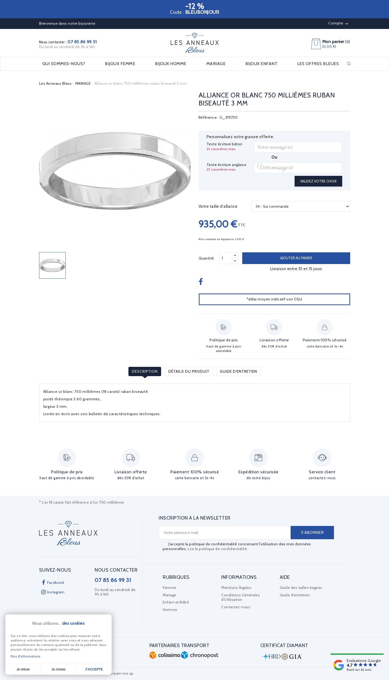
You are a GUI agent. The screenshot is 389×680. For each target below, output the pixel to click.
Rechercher (349, 63)
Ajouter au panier (296, 258)
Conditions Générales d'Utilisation (240, 597)
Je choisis (59, 669)
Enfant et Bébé (176, 602)
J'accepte (94, 669)
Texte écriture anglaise (226, 165)
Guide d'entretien (238, 371)
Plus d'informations (25, 656)
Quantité (206, 258)
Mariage (169, 595)
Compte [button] (338, 23)
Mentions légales (236, 587)
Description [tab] (145, 371)
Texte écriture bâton (224, 144)
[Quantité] (225, 258)
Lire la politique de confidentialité (217, 548)
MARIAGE (216, 63)
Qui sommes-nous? (63, 63)
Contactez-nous (235, 607)
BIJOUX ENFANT (261, 63)
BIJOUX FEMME (120, 63)
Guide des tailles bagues (301, 587)
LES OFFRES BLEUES (318, 63)
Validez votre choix (318, 181)
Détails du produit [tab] (189, 371)
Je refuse (23, 669)
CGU (298, 299)
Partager (201, 282)
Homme (170, 609)
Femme (169, 587)
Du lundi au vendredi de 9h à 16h (67, 46)
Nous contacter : (68, 42)
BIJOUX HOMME (170, 63)
